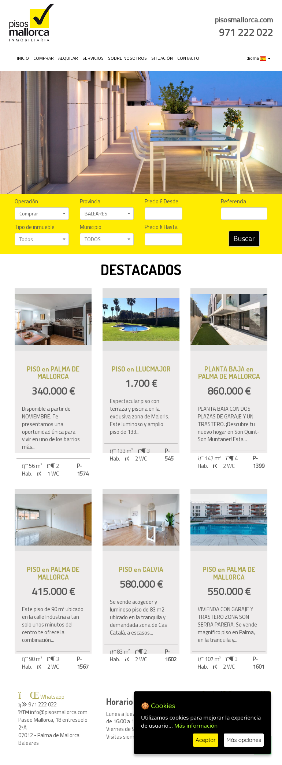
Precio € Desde (161, 202)
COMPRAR (43, 58)
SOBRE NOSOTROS (127, 58)
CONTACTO (188, 58)
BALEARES (108, 213)
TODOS (108, 239)
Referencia (233, 202)
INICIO (23, 58)
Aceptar (206, 739)
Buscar (244, 238)
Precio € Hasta (161, 227)
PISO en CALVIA (141, 569)
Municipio (90, 227)
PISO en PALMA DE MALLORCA (53, 373)
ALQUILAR (68, 58)
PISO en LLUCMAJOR (141, 369)
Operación (26, 202)
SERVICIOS (93, 58)
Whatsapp (41, 696)
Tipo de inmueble (35, 227)
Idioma (258, 58)
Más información (196, 725)
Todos (42, 239)
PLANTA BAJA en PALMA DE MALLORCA (229, 373)
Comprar (42, 213)
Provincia (90, 202)
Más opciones (243, 739)
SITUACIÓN (162, 58)
